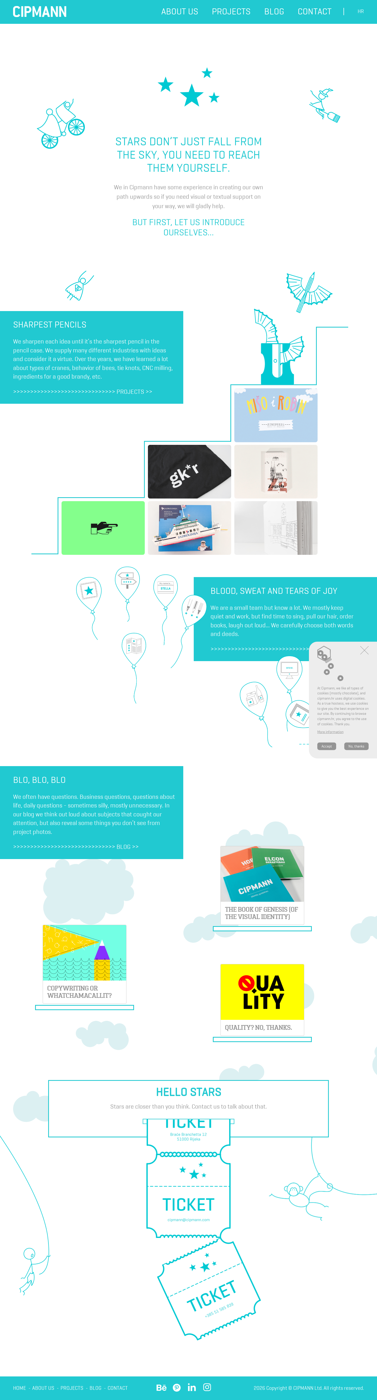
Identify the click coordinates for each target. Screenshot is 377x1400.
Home (19, 1388)
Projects (231, 11)
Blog (274, 11)
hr (361, 11)
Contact (314, 11)
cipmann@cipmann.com (189, 1220)
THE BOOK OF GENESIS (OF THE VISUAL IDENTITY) (261, 913)
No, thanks (356, 746)
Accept (326, 746)
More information (330, 732)
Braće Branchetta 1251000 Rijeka (188, 1136)
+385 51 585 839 (219, 1310)
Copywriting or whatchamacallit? (79, 992)
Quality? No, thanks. (258, 1027)
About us (179, 11)
